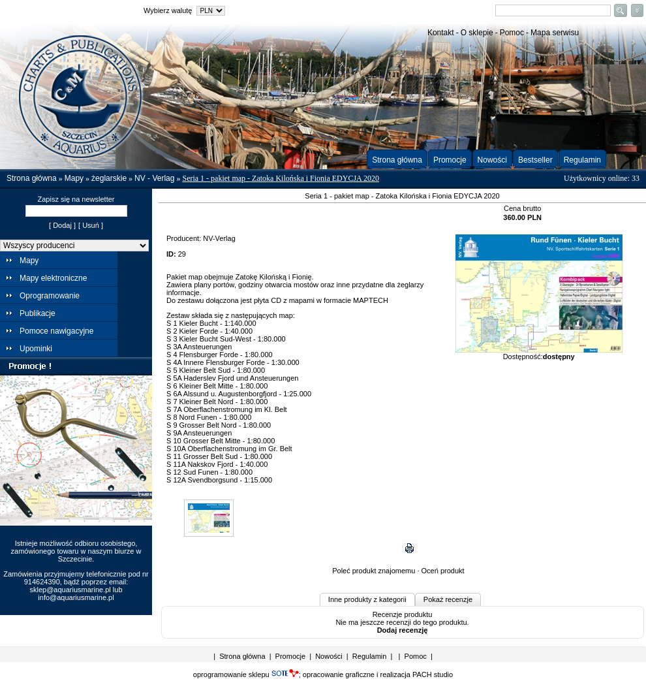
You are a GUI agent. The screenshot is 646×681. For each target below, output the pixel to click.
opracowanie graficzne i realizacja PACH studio (378, 674)
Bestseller (535, 160)
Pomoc (512, 32)
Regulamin (582, 160)
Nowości (492, 160)
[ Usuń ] (90, 225)
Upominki (36, 348)
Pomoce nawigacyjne (56, 331)
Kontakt (440, 32)
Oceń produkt (443, 571)
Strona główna (397, 160)
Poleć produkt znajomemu (373, 571)
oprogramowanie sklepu (246, 674)
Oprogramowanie (50, 295)
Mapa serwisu (555, 32)
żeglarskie (109, 178)
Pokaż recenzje (447, 599)
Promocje (450, 160)
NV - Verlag (154, 178)
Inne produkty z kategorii (367, 599)
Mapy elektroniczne (53, 278)
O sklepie (477, 32)
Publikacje (37, 313)
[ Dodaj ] (62, 225)
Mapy (74, 178)
